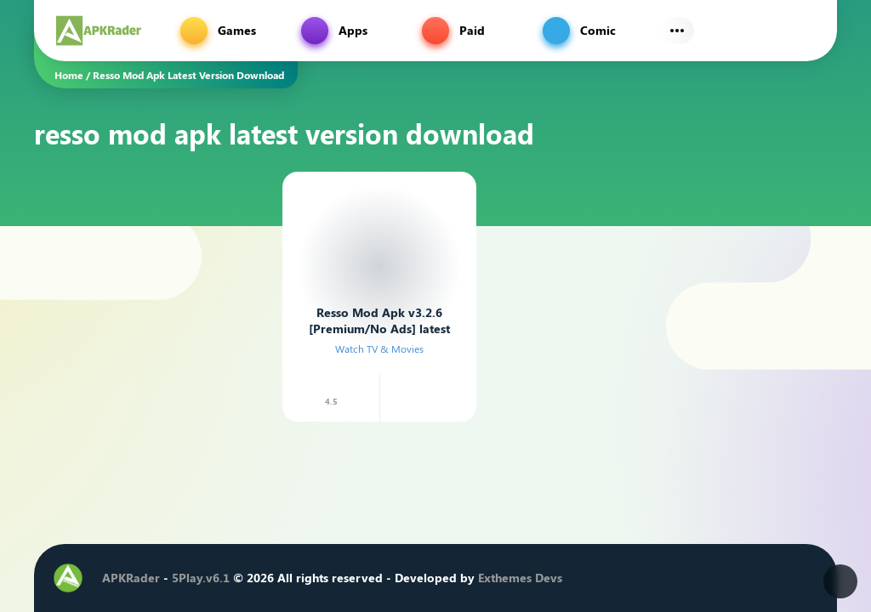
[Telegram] (756, 578)
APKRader (131, 578)
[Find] (806, 31)
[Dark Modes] (840, 581)
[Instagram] (705, 578)
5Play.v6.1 (201, 578)
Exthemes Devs (520, 578)
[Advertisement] (148, 271)
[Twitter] (679, 578)
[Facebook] (654, 578)
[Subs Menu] (677, 30)
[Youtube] (730, 578)
